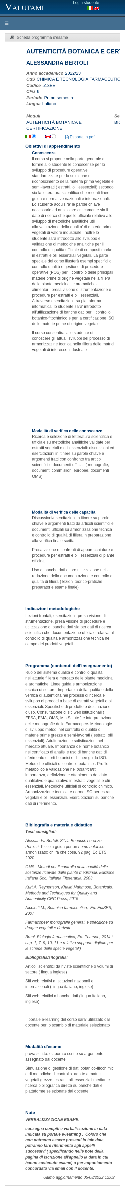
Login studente (86, 2)
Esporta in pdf (79, 137)
